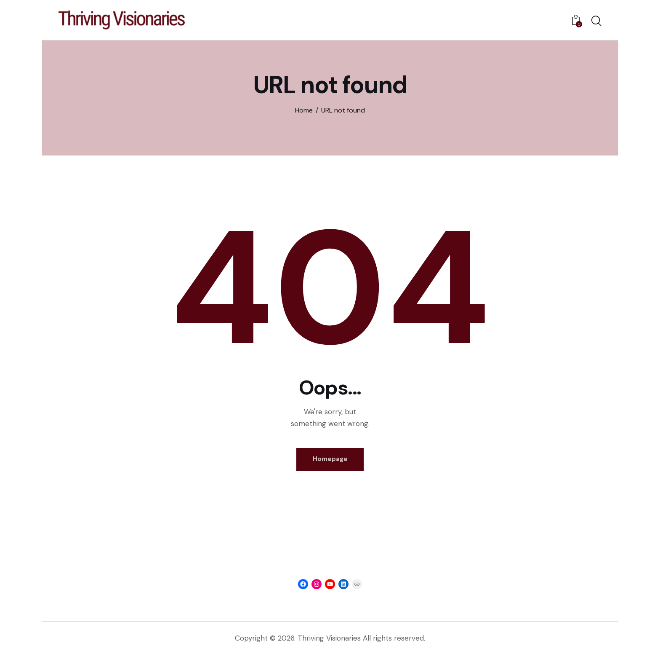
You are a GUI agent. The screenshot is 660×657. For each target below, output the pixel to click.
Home (304, 110)
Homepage (330, 460)
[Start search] (596, 21)
